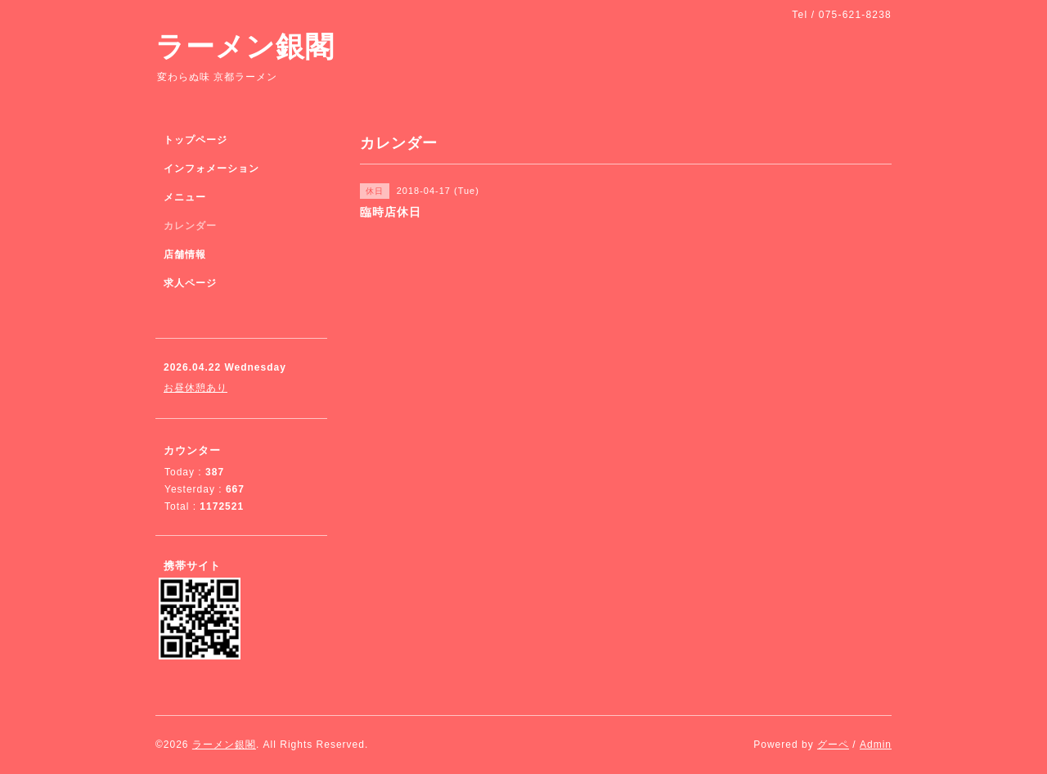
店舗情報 (185, 254)
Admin (876, 744)
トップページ (195, 140)
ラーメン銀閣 (245, 46)
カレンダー (190, 226)
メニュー (185, 197)
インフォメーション (211, 168)
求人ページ (190, 283)
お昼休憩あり (195, 388)
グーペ (833, 744)
